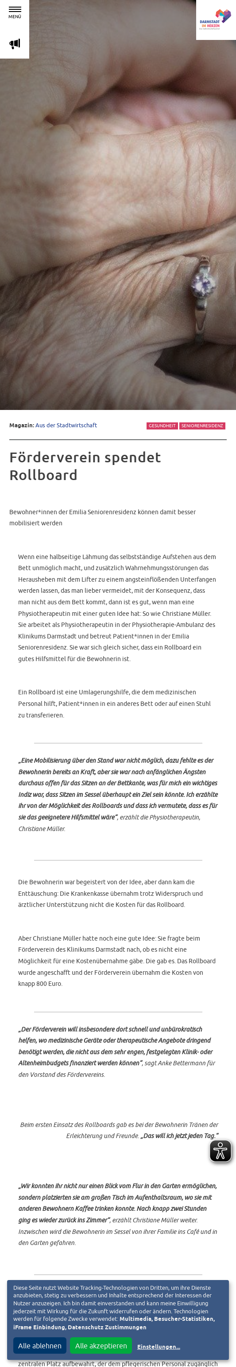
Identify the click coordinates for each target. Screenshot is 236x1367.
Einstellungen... (158, 1347)
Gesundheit (162, 425)
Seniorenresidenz (202, 425)
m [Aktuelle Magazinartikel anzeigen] (14, 43)
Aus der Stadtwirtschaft (66, 425)
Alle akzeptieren (101, 1346)
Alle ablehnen (40, 1346)
